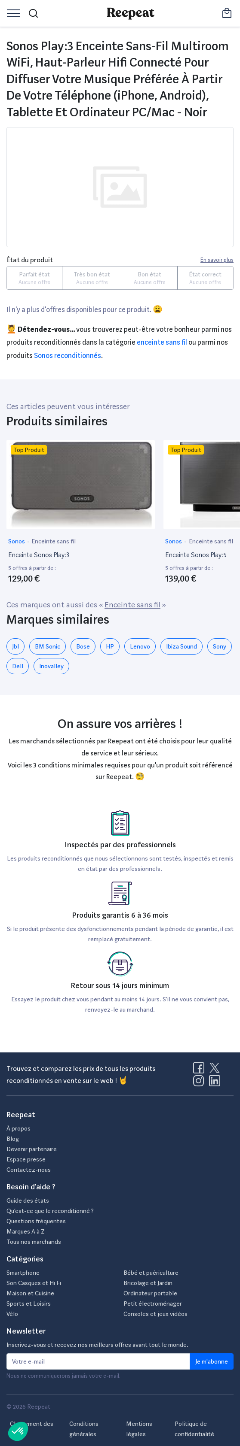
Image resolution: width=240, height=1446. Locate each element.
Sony (219, 646)
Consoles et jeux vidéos (155, 1313)
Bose (83, 646)
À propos (18, 1128)
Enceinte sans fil (162, 342)
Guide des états (27, 1200)
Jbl (15, 646)
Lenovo (140, 646)
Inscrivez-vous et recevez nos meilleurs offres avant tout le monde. (97, 1344)
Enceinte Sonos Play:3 (38, 555)
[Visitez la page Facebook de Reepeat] (200, 1070)
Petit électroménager (152, 1303)
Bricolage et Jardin (147, 1282)
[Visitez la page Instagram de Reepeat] (200, 1083)
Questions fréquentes (36, 1221)
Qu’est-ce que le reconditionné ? (50, 1210)
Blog (12, 1138)
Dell (17, 666)
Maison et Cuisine (30, 1293)
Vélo (12, 1313)
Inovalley (51, 666)
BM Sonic (47, 646)
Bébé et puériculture (150, 1272)
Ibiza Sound (181, 646)
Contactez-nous (28, 1169)
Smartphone (23, 1272)
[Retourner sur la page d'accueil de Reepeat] (130, 13)
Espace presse (26, 1159)
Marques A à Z (25, 1231)
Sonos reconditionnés (67, 356)
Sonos (17, 541)
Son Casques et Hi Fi (33, 1282)
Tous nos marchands (33, 1241)
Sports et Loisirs (28, 1303)
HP (110, 646)
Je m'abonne (211, 1361)
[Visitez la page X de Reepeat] (216, 1070)
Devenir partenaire (31, 1149)
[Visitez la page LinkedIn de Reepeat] (214, 1083)
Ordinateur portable (150, 1293)
